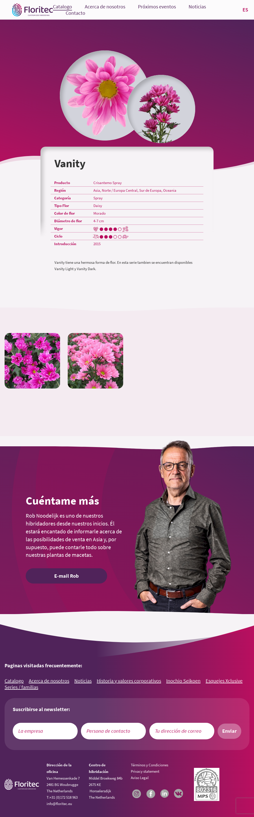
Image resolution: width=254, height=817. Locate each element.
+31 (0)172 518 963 (64, 797)
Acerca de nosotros (105, 7)
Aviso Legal (140, 777)
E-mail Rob (66, 576)
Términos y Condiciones (149, 765)
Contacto (75, 13)
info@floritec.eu (59, 803)
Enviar (229, 731)
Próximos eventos (157, 7)
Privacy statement (145, 771)
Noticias (197, 7)
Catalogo (62, 7)
